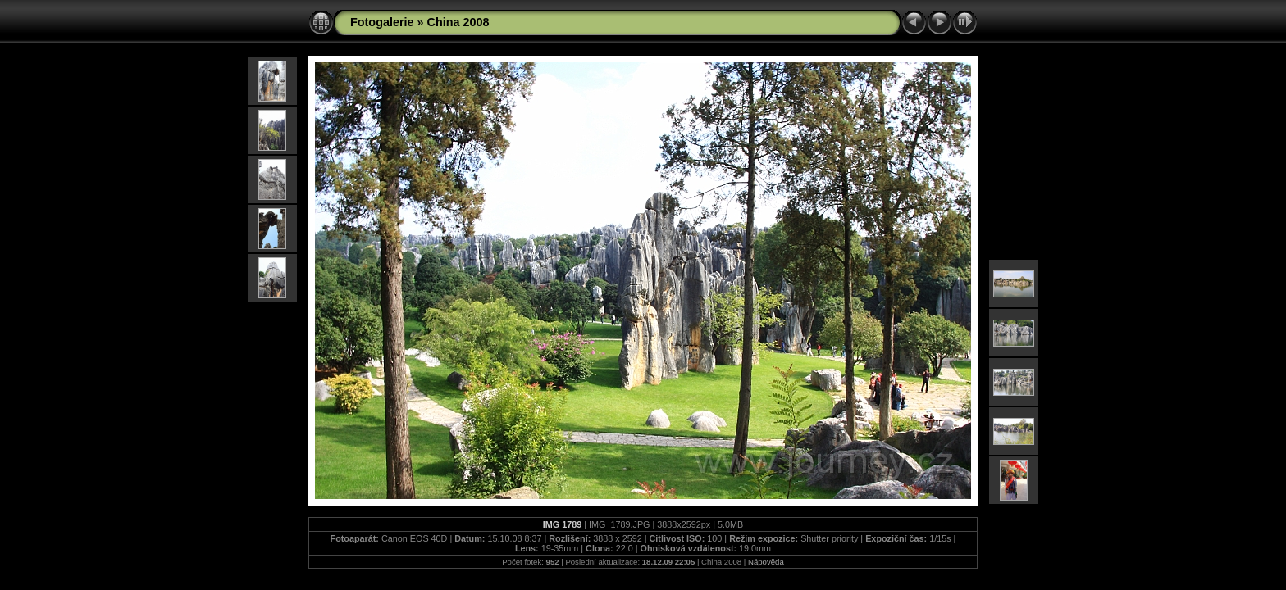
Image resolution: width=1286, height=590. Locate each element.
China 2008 (458, 22)
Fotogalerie (382, 22)
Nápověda (766, 561)
